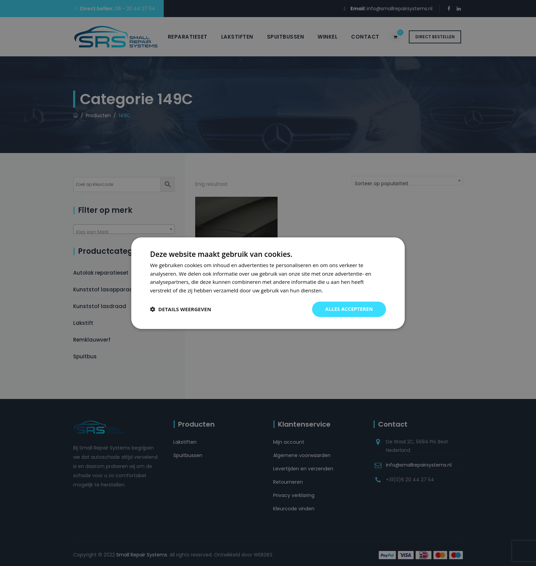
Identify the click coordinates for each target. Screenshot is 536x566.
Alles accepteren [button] (349, 309)
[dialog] (268, 283)
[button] (180, 309)
